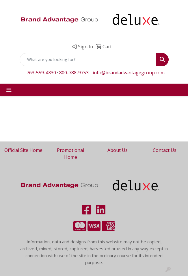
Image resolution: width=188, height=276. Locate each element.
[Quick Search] (88, 59)
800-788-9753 (74, 72)
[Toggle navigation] (9, 90)
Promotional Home (70, 153)
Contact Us (164, 150)
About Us (117, 150)
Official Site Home (23, 150)
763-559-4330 (41, 72)
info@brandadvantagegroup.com (129, 72)
